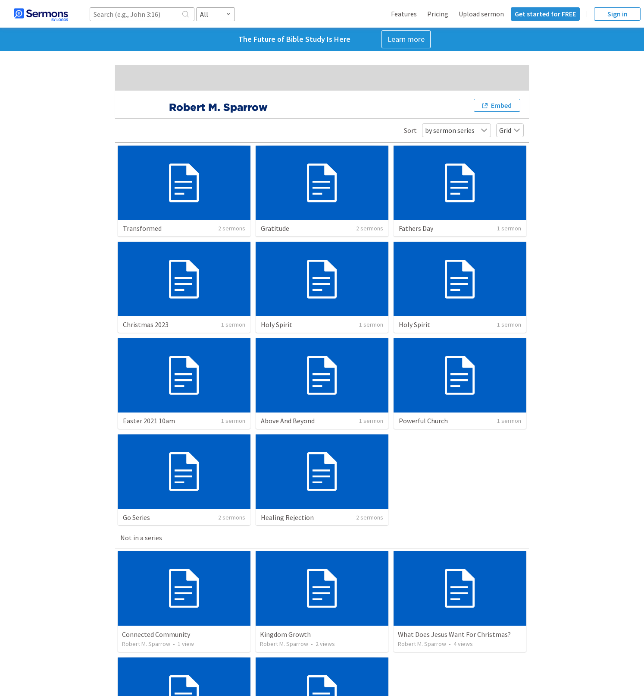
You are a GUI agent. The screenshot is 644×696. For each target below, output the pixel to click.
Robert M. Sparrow (146, 644)
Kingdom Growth (285, 634)
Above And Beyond (288, 420)
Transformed (142, 228)
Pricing (437, 13)
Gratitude (275, 228)
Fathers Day (416, 228)
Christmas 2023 (146, 324)
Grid (510, 130)
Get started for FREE (545, 13)
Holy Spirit (276, 324)
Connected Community (156, 634)
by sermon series (456, 130)
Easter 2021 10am (149, 420)
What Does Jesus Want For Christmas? (454, 634)
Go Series (136, 517)
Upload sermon (481, 13)
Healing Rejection (287, 517)
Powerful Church (423, 420)
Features (404, 13)
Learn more (406, 39)
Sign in (617, 13)
